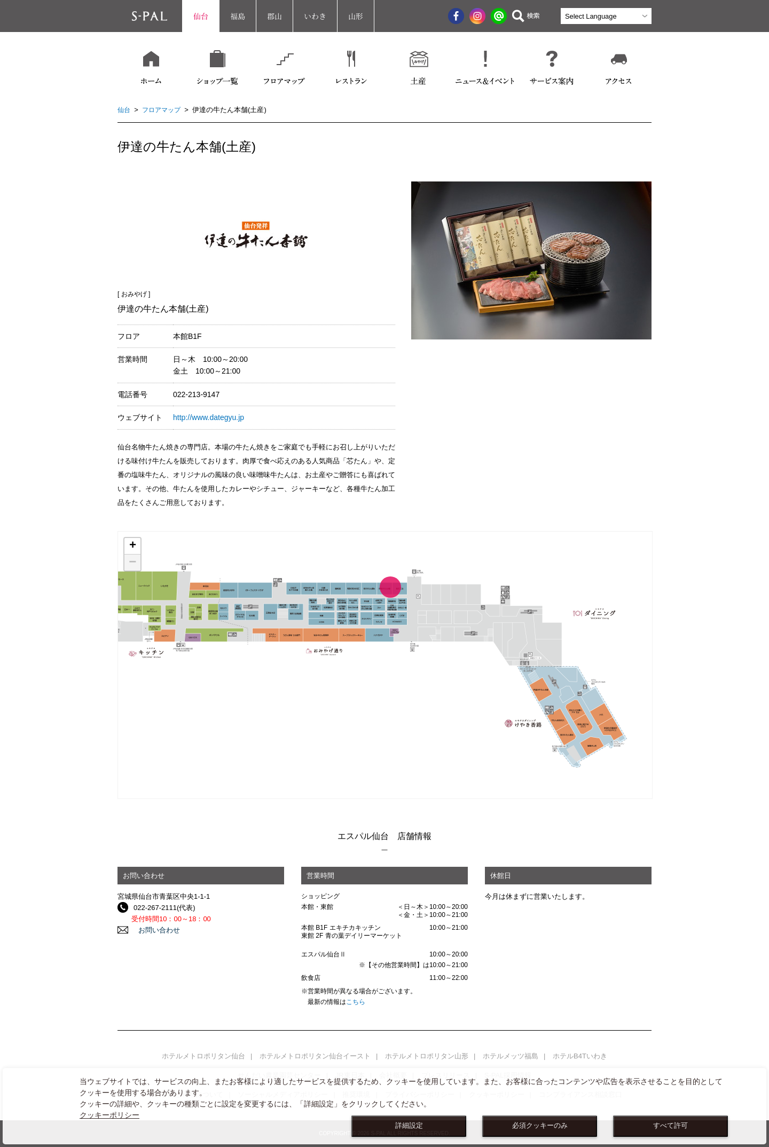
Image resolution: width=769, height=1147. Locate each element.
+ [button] (132, 546)
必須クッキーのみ (540, 1125)
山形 (355, 16)
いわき (315, 16)
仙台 (200, 16)
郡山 (274, 16)
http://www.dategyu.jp (208, 417)
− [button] (132, 563)
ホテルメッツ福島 (510, 1056)
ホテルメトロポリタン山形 (426, 1056)
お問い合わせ (154, 930)
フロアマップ (164, 110)
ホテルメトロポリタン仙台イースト (315, 1056)
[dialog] (384, 1106)
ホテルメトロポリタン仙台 (203, 1056)
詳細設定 (409, 1125)
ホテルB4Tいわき (580, 1056)
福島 (237, 16)
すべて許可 (670, 1125)
